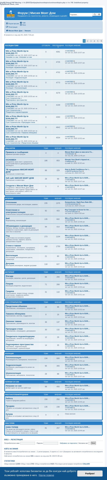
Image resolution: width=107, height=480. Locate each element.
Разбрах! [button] (90, 473)
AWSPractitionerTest (74, 171)
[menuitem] (22, 23)
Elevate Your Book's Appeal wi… (78, 159)
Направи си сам (12, 57)
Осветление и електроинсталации (15, 211)
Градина (10, 291)
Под (8, 236)
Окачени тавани (14, 321)
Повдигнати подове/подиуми (17, 112)
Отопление (11, 202)
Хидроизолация (21, 78)
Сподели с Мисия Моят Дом (19, 185)
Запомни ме (84, 443)
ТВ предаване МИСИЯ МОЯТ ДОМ (20, 170)
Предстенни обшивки (30, 143)
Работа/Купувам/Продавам (16, 394)
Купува (9, 414)
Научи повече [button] (46, 475)
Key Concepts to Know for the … (78, 210)
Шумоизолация (20, 67)
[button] (101, 40)
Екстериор (9, 272)
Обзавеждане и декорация (19, 226)
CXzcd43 (86, 464)
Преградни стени (28, 122)
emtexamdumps (72, 204)
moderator (70, 154)
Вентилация (12, 255)
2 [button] (87, 41)
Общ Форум (10, 148)
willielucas (70, 161)
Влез (6, 439)
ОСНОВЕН (11, 160)
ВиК (8, 218)
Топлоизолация (21, 88)
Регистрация (17, 439)
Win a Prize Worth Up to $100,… (77, 178)
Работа (9, 398)
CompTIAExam (72, 211)
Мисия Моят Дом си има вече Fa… (79, 152)
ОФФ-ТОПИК (12, 427)
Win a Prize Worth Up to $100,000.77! (17, 52)
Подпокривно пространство (16, 100)
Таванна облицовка (29, 133)
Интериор (9, 198)
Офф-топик (9, 423)
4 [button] (94, 41)
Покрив (9, 284)
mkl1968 (10, 55)
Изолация (9, 67)
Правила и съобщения (17, 152)
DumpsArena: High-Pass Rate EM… (79, 202)
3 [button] (91, 41)
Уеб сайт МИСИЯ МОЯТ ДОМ (20, 178)
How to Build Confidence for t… (77, 169)
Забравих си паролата (68, 443)
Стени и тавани (13, 245)
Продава (10, 406)
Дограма (10, 263)
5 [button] (97, 41)
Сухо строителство (13, 98)
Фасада (9, 276)
